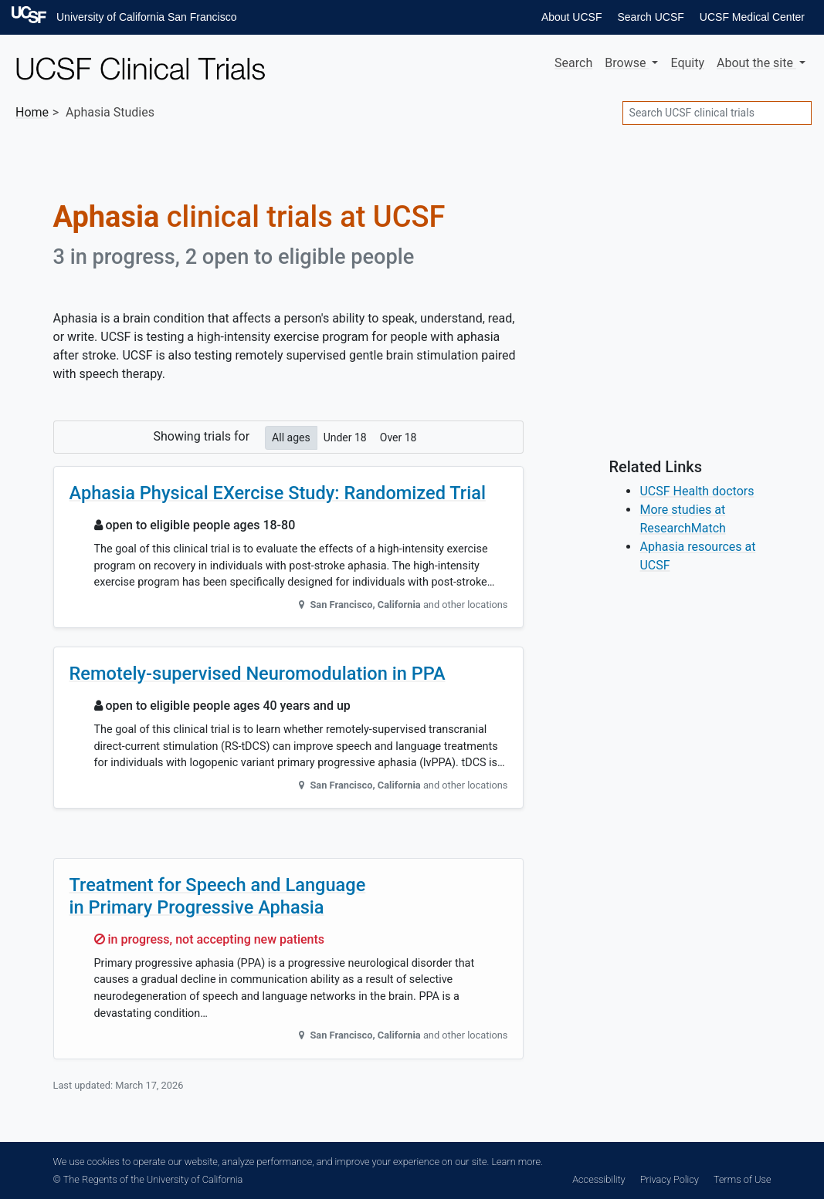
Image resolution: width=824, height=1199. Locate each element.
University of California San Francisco (146, 17)
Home (32, 112)
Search (573, 63)
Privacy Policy (669, 1179)
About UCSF (571, 17)
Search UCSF (650, 17)
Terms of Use (742, 1179)
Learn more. (516, 1161)
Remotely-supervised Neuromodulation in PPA (258, 673)
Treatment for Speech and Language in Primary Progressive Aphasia (218, 895)
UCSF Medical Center (752, 17)
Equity (687, 63)
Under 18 (345, 437)
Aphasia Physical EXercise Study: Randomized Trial (278, 493)
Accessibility (598, 1179)
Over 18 (398, 437)
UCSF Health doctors (696, 491)
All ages (291, 437)
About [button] (756, 63)
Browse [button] (627, 63)
